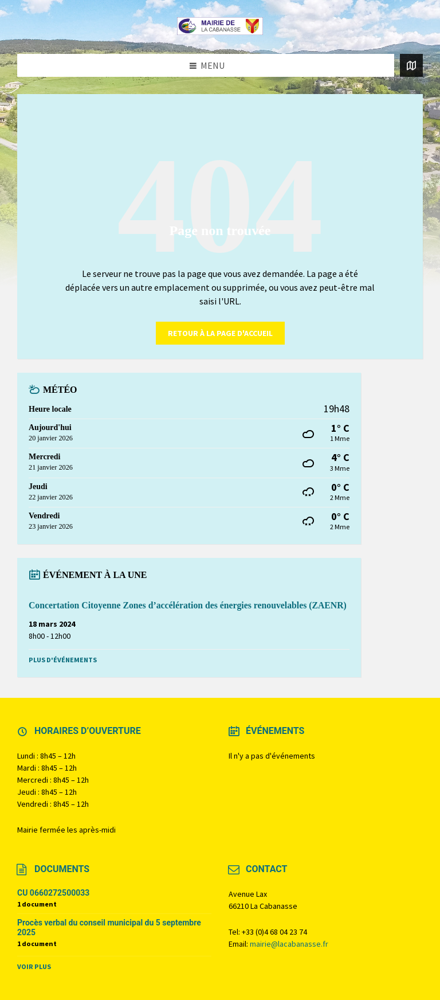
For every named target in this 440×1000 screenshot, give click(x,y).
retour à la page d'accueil (220, 333)
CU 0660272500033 (53, 892)
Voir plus (34, 966)
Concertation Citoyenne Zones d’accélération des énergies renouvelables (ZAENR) (188, 605)
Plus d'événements (63, 659)
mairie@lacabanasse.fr (289, 944)
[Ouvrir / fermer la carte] (411, 65)
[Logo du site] (220, 31)
